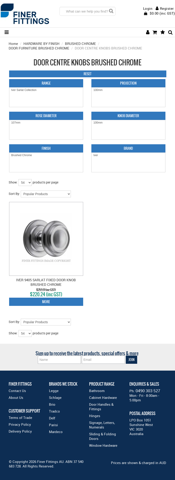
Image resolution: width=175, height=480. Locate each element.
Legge (54, 390)
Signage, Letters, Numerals (102, 424)
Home (13, 43)
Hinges (94, 415)
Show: (13, 182)
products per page (45, 182)
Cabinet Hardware (103, 397)
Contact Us (17, 390)
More (46, 301)
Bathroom (97, 390)
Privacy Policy (20, 424)
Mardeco (56, 431)
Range (46, 83)
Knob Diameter (128, 115)
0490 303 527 (148, 390)
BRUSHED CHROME (80, 43)
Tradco (54, 411)
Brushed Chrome (46, 155)
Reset (88, 73)
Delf (52, 418)
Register (167, 8)
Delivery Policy (20, 431)
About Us (16, 397)
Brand (128, 148)
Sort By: (14, 193)
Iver (128, 155)
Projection (128, 83)
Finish (46, 148)
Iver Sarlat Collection (46, 90)
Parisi (53, 425)
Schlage (55, 397)
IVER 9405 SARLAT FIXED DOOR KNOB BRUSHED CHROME (46, 282)
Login (148, 8)
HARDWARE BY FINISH (41, 43)
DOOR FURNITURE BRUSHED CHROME (39, 48)
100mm (128, 90)
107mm (46, 122)
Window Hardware (103, 445)
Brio (52, 404)
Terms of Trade (20, 417)
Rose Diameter (46, 115)
